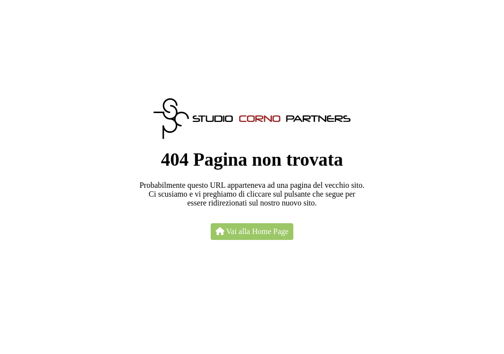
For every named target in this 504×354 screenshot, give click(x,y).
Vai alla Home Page (252, 231)
